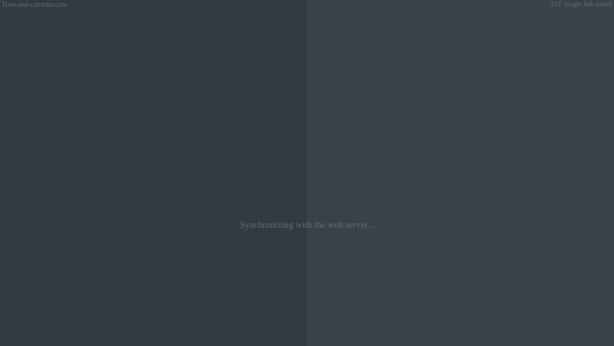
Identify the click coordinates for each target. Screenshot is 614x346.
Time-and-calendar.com (33, 4)
